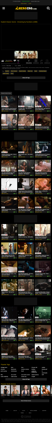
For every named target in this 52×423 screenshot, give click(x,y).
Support (44, 410)
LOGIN (29, 3)
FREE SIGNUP (24, 3)
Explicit (7, 71)
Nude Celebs (6, 73)
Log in (23, 410)
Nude (36, 71)
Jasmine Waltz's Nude (35, 1)
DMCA (30, 412)
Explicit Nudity (22, 71)
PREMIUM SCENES (26, 1)
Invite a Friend (33, 410)
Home (7, 410)
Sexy (12, 73)
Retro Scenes (14, 71)
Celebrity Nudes (42, 71)
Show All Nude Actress (26, 400)
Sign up (15, 410)
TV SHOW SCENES (17, 1)
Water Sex (30, 71)
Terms (22, 412)
